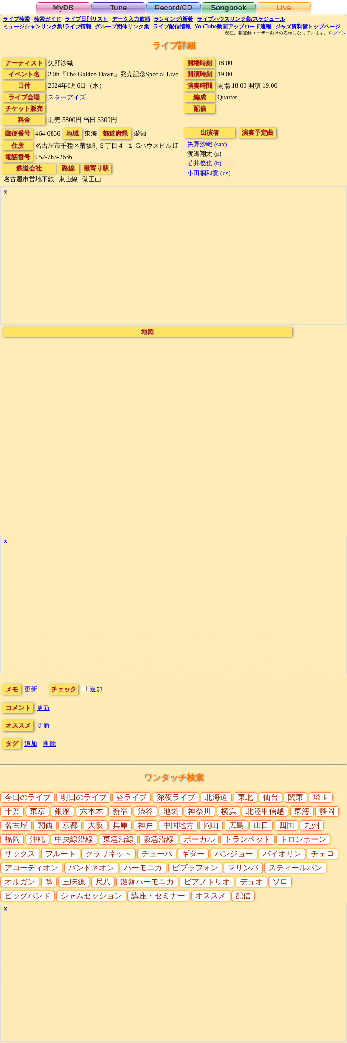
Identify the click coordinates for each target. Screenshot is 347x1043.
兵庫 (120, 825)
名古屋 (16, 825)
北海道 (216, 797)
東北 (245, 797)
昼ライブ (131, 797)
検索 (16, 19)
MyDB (63, 8)
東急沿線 (118, 839)
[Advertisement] (173, 261)
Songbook (228, 8)
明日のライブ (84, 797)
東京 (37, 811)
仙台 (270, 797)
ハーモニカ (143, 868)
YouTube (233, 26)
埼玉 (320, 797)
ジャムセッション (91, 896)
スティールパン (295, 868)
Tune (118, 8)
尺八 (103, 882)
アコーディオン (31, 868)
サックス (20, 854)
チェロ (322, 854)
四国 (286, 825)
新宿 (120, 811)
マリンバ (243, 868)
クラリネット (108, 854)
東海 (301, 811)
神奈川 (199, 811)
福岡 (12, 839)
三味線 (73, 882)
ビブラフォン (195, 868)
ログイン (337, 33)
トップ (307, 26)
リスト (86, 19)
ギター (193, 854)
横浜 (228, 811)
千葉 (12, 811)
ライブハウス (241, 19)
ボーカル (199, 839)
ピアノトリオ (207, 882)
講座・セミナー (158, 896)
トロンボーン (303, 839)
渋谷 (145, 811)
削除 (49, 743)
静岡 (327, 811)
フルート (60, 854)
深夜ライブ (176, 797)
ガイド (47, 19)
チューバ (156, 854)
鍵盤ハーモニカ (147, 882)
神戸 (145, 825)
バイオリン (282, 854)
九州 (311, 825)
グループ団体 (122, 26)
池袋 (170, 811)
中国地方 (178, 825)
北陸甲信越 (265, 811)
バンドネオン (91, 868)
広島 (236, 825)
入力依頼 (131, 19)
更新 (30, 689)
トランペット (248, 839)
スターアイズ (67, 97)
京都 (70, 825)
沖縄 (37, 839)
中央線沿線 (74, 839)
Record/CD (173, 8)
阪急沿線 (158, 839)
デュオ (251, 882)
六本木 (91, 811)
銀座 (62, 811)
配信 (172, 26)
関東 (295, 797)
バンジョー (234, 854)
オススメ (210, 896)
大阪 (95, 825)
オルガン (20, 882)
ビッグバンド (28, 896)
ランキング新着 (173, 19)
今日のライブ (28, 797)
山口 (261, 825)
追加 (96, 689)
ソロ (280, 882)
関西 (45, 825)
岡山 (211, 825)
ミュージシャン (47, 26)
